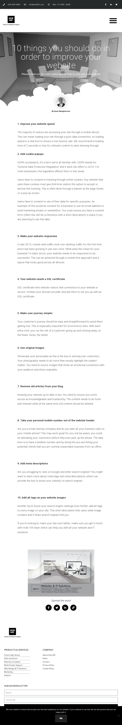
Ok (61, 718)
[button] (113, 20)
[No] (118, 715)
